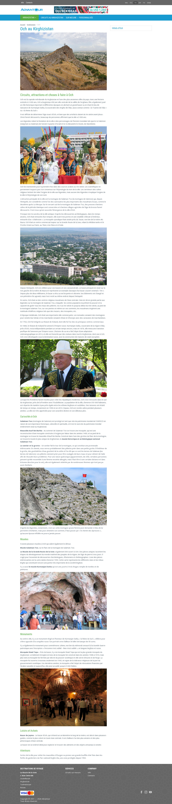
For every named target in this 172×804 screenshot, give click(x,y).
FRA (135, 3)
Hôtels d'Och (117, 28)
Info (22, 3)
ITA (144, 3)
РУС (131, 3)
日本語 (149, 3)
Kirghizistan (31, 25)
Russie (23, 787)
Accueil (22, 25)
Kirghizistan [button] (29, 17)
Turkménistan (25, 784)
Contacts (29, 3)
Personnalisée (86, 17)
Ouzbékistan (25, 778)
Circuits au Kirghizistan (52, 17)
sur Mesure (71, 17)
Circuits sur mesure (73, 772)
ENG (126, 3)
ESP (140, 3)
